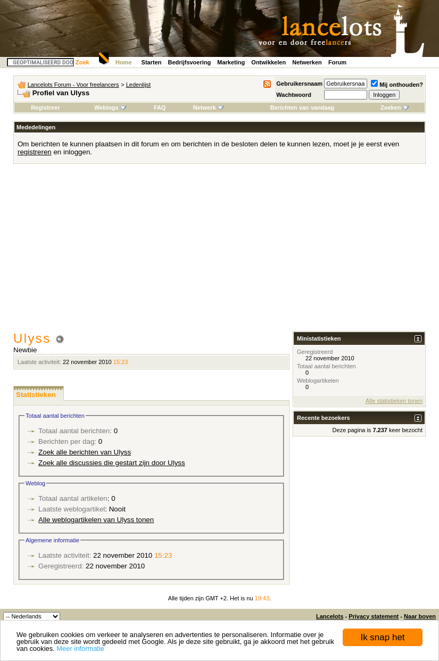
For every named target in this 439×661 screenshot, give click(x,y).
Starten (152, 62)
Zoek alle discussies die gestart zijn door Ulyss (111, 463)
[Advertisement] (219, 251)
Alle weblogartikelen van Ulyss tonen (96, 520)
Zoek (82, 62)
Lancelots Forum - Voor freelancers (73, 84)
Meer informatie (80, 648)
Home (123, 62)
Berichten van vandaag (302, 107)
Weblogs (110, 107)
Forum (337, 62)
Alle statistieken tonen (394, 401)
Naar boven (420, 616)
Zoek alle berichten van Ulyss (84, 452)
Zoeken (394, 107)
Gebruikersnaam (299, 83)
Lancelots (329, 616)
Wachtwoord (293, 95)
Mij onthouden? (397, 84)
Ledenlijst (138, 84)
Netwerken (307, 62)
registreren (35, 152)
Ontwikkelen (268, 62)
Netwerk (208, 107)
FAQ (160, 107)
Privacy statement (374, 616)
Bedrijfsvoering (189, 62)
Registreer (45, 107)
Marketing (231, 62)
